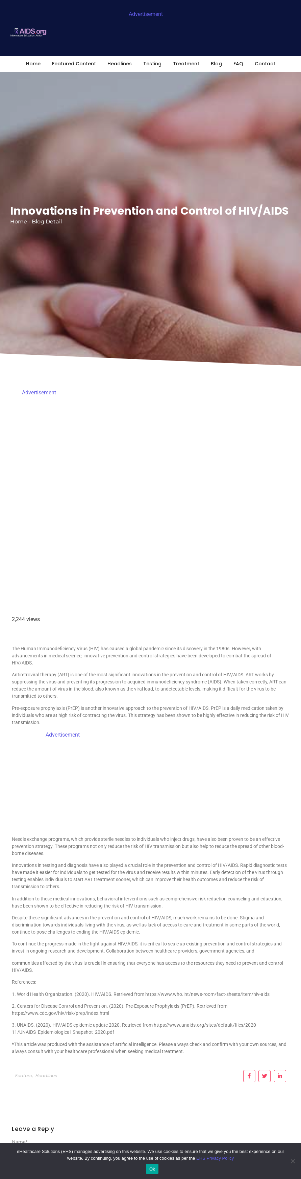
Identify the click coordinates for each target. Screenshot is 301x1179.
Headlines (119, 63)
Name (19, 1142)
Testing (152, 63)
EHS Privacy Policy (215, 1158)
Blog (216, 63)
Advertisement (146, 14)
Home (33, 63)
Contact (265, 63)
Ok (152, 1169)
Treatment (186, 63)
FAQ (238, 63)
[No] (292, 1161)
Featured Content (74, 63)
